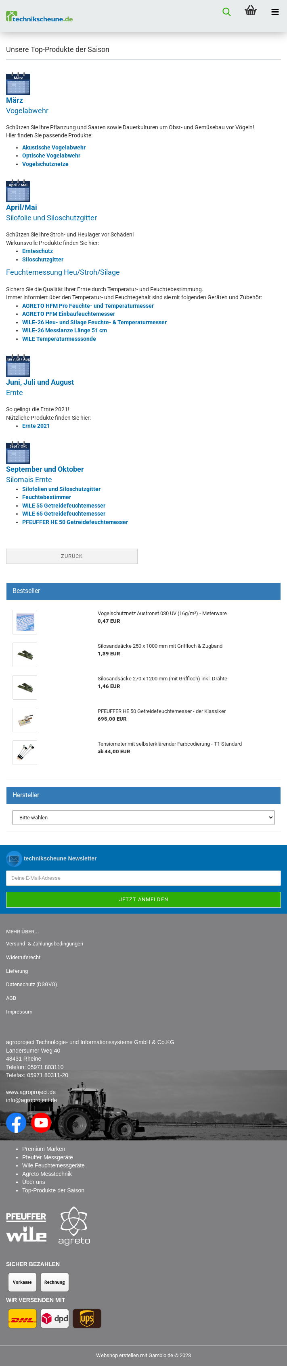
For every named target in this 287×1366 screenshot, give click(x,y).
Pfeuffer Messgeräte (47, 1157)
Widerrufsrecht (23, 957)
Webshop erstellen (117, 1355)
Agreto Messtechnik (47, 1174)
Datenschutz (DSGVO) (31, 984)
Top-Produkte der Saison (53, 1190)
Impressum (19, 1012)
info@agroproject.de (31, 1100)
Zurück (72, 556)
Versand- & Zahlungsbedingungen (44, 944)
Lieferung (17, 971)
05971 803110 (45, 1067)
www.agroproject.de (31, 1092)
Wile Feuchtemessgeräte (53, 1165)
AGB (11, 998)
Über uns (33, 1182)
